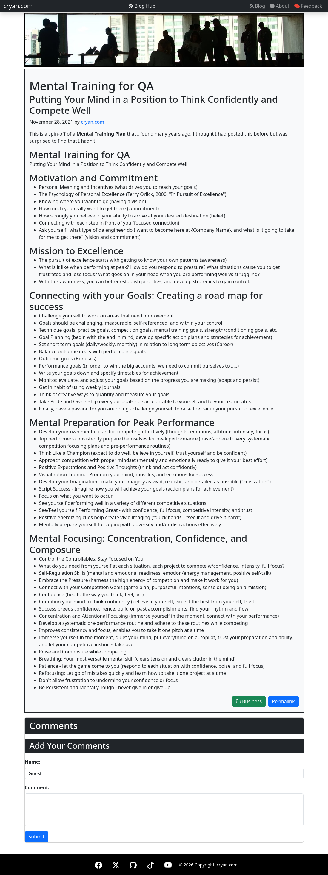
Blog (257, 6)
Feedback (308, 6)
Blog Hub (142, 6)
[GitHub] (133, 864)
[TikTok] (150, 864)
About (279, 6)
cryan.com (18, 6)
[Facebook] (98, 864)
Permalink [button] (283, 701)
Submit (36, 836)
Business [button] (249, 701)
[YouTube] (168, 864)
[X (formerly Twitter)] (115, 864)
